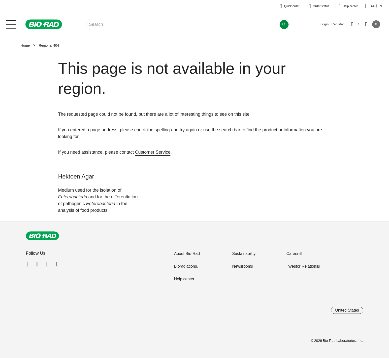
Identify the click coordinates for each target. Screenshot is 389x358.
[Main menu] (11, 24)
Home (25, 45)
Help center (184, 279)
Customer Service (152, 152)
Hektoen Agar (76, 176)
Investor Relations (302, 266)
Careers (293, 253)
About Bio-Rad (187, 253)
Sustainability (244, 253)
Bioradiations (185, 266)
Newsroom (241, 266)
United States (347, 310)
